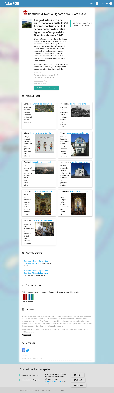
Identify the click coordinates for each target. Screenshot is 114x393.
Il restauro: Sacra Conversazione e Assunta (50, 220)
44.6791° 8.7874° (40, 83)
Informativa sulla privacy (31, 380)
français (78, 380)
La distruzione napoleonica (77, 133)
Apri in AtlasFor (46, 88)
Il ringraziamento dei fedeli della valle (44, 162)
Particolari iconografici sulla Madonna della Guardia (90, 191)
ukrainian (78, 385)
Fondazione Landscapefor (34, 390)
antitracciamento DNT (53, 381)
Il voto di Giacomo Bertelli (40, 133)
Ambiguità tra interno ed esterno (84, 162)
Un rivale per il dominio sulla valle (45, 104)
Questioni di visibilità (77, 104)
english (77, 375)
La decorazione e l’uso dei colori (46, 191)
